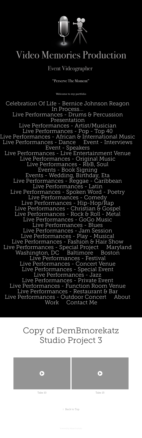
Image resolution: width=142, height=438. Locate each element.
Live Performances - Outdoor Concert (55, 297)
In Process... (67, 109)
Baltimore (80, 253)
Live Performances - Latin (67, 186)
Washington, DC (37, 253)
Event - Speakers (67, 148)
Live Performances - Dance (39, 142)
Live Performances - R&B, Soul (67, 164)
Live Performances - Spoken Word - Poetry (67, 192)
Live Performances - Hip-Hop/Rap (67, 203)
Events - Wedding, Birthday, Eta (67, 175)
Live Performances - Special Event (67, 269)
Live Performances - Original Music (67, 159)
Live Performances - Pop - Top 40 (67, 131)
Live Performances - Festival (68, 258)
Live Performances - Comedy (67, 197)
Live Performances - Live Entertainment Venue (67, 153)
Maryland (119, 247)
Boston (110, 253)
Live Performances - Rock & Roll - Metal (68, 214)
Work (52, 302)
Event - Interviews (107, 142)
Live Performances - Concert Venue (68, 264)
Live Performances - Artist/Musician (67, 125)
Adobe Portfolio (76, 428)
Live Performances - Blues (67, 225)
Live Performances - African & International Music (67, 136)
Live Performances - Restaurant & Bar (67, 291)
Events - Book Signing (67, 170)
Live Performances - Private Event (67, 280)
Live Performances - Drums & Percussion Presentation (67, 117)
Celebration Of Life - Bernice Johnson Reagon (67, 103)
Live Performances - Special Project (51, 247)
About (122, 297)
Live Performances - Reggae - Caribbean (67, 181)
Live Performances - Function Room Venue (68, 286)
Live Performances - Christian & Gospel (68, 208)
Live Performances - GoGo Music (67, 219)
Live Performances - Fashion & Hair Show (67, 241)
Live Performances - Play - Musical (67, 236)
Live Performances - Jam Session (67, 230)
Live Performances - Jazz (67, 275)
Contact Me (81, 302)
